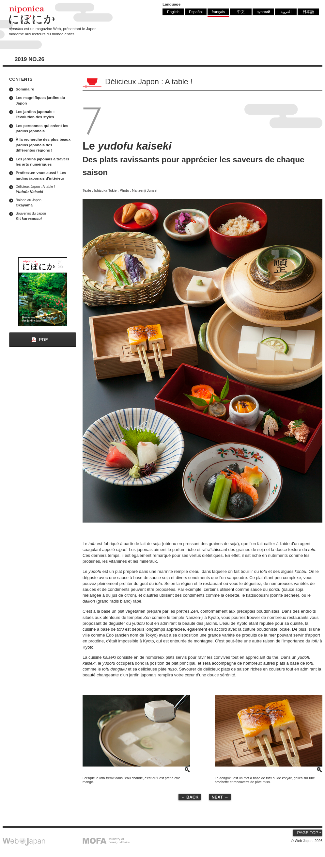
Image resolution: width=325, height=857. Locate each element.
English (173, 11)
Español (196, 11)
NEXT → (219, 797)
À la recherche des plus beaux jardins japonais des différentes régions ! (43, 144)
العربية (286, 11)
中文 (241, 11)
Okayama (44, 202)
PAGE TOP (307, 832)
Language (171, 4)
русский (263, 11)
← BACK (189, 797)
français (218, 11)
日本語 (308, 11)
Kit (44, 215)
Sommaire (25, 89)
